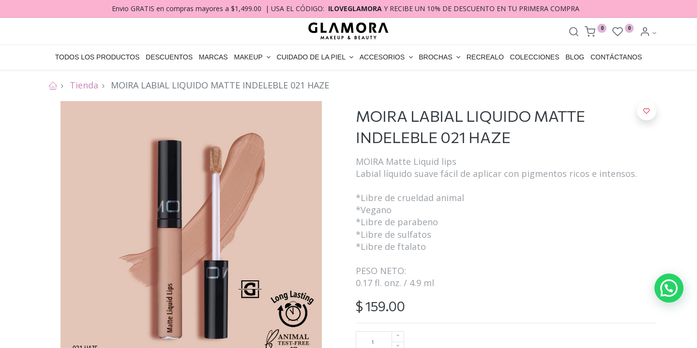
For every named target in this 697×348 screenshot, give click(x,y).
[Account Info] (647, 32)
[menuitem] (97, 57)
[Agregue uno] (398, 337)
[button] (646, 110)
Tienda (84, 85)
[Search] (573, 32)
